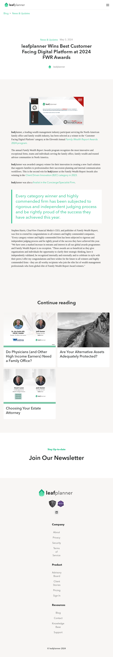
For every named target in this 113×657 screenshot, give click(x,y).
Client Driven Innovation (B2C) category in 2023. (51, 175)
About (56, 532)
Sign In (56, 595)
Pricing (56, 590)
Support (58, 632)
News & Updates (21, 13)
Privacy (56, 537)
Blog (6, 13)
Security (56, 542)
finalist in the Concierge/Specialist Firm (54, 182)
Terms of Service (56, 552)
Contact (58, 618)
